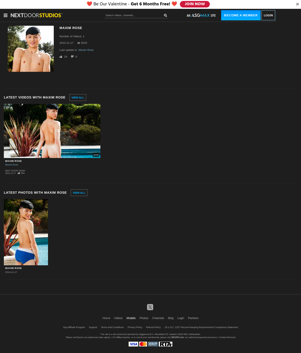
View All (77, 97)
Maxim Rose (86, 49)
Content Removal (227, 337)
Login (268, 15)
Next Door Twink (15, 170)
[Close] (297, 4)
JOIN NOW (195, 4)
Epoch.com (82, 337)
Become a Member (241, 15)
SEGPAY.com (177, 337)
